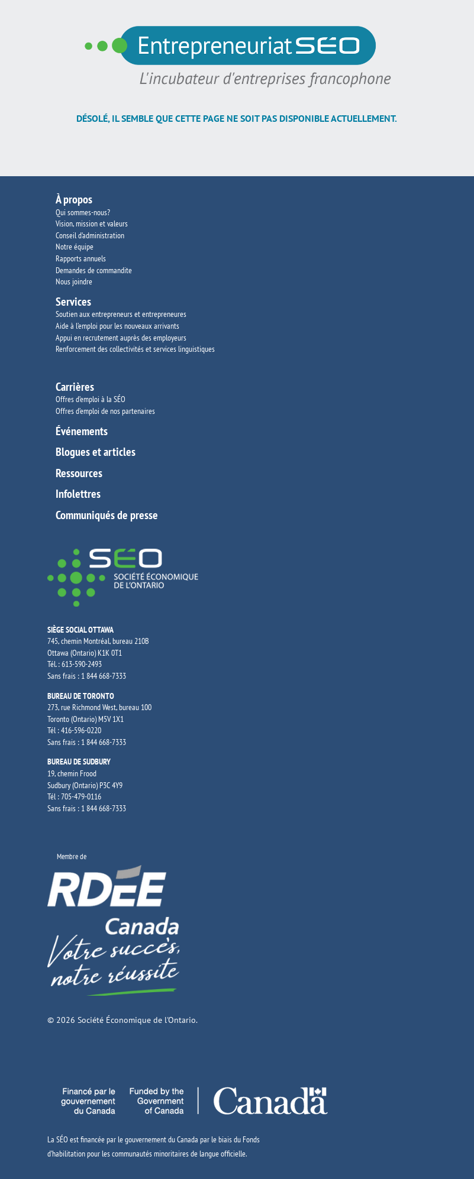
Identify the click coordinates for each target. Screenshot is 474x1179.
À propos (74, 199)
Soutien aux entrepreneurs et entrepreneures (121, 314)
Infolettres (78, 493)
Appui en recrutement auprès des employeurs (121, 337)
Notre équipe (74, 246)
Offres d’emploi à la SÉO (90, 399)
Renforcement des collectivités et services (117, 349)
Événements (82, 431)
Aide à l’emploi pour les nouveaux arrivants (117, 325)
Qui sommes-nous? (83, 212)
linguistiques (196, 349)
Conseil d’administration (90, 235)
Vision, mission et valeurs (92, 223)
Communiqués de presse (107, 515)
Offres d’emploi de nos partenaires (105, 411)
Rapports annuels (81, 258)
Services (73, 301)
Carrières (75, 386)
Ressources (79, 473)
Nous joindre (74, 281)
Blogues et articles (96, 451)
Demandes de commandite (94, 270)
